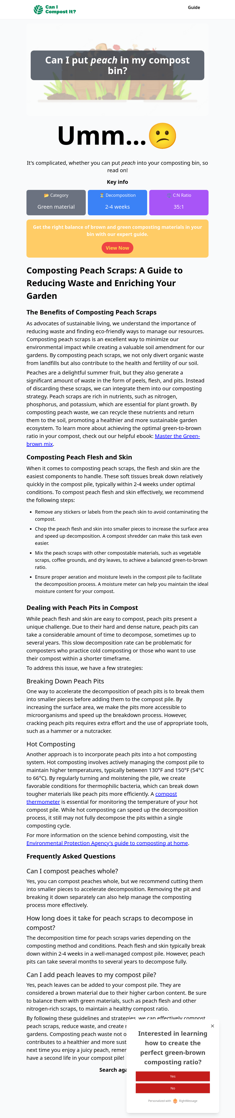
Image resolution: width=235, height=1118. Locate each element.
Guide (194, 7)
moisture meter (119, 584)
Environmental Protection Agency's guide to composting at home (107, 843)
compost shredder (127, 536)
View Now (117, 248)
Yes (172, 1076)
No (172, 1087)
